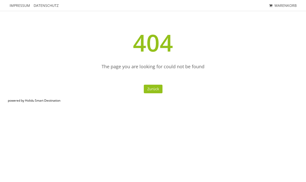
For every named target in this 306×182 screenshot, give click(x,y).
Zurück (153, 88)
